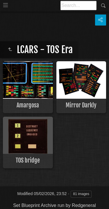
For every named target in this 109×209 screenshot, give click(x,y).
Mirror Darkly (81, 105)
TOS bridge (28, 160)
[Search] (78, 5)
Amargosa (28, 105)
